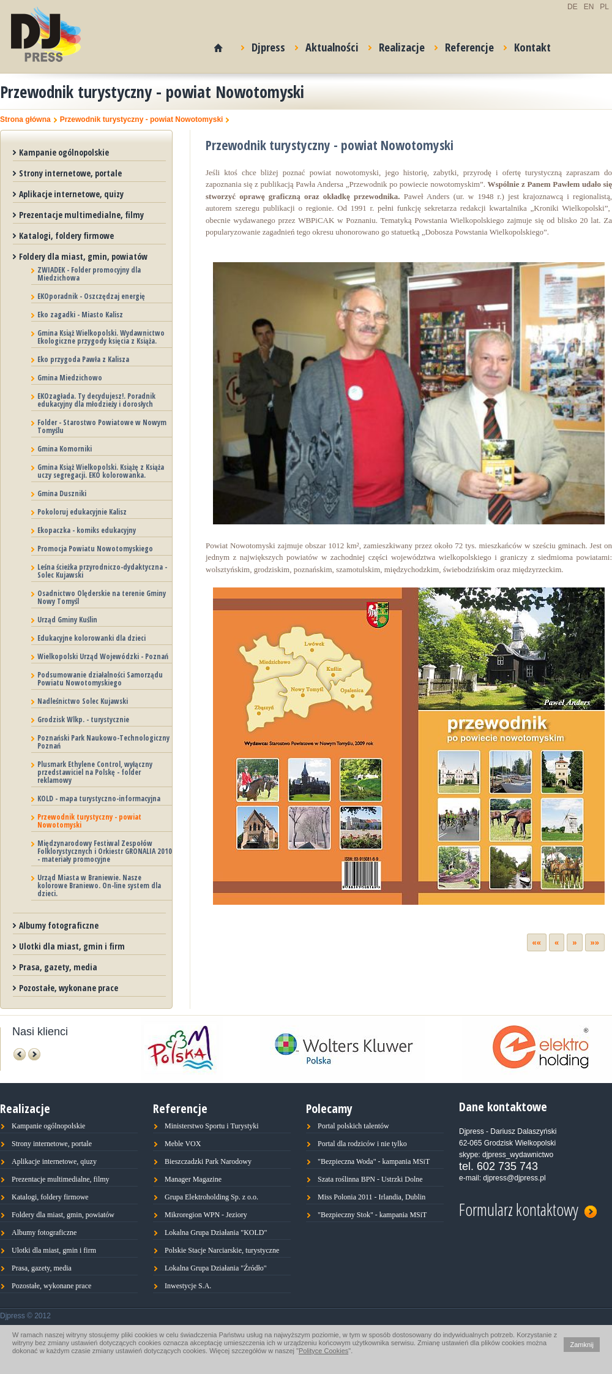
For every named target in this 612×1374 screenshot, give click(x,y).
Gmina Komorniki (64, 449)
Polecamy (329, 1108)
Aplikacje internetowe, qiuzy (54, 1161)
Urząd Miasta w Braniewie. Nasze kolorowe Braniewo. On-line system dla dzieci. (99, 885)
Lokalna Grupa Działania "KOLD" (216, 1232)
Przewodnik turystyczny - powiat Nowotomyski (141, 120)
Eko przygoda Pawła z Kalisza (83, 359)
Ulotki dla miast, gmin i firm (72, 946)
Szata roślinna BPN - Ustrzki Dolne (370, 1179)
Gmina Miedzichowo (69, 377)
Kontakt (527, 45)
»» (595, 942)
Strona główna (25, 120)
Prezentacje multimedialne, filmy (81, 215)
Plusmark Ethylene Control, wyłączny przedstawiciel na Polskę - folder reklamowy (94, 772)
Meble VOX (183, 1143)
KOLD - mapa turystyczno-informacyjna (98, 798)
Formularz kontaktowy (528, 1208)
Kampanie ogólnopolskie (64, 152)
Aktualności (327, 45)
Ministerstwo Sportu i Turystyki (212, 1126)
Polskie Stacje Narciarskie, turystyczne (222, 1250)
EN (589, 6)
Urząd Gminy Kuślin (67, 619)
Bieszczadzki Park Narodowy (208, 1161)
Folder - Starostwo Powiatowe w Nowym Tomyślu (101, 426)
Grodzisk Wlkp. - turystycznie (83, 719)
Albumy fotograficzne (59, 925)
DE (572, 6)
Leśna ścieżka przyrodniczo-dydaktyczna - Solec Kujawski (102, 571)
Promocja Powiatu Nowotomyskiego (95, 548)
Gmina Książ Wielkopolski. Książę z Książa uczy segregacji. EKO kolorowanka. (100, 471)
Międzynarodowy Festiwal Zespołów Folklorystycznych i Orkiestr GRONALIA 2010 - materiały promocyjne (104, 851)
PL (604, 6)
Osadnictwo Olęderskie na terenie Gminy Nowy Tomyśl (101, 597)
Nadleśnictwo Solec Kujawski (82, 701)
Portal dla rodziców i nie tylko (362, 1143)
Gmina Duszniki (61, 493)
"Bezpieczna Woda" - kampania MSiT (374, 1161)
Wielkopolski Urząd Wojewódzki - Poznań (102, 656)
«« (536, 942)
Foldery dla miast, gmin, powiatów (83, 256)
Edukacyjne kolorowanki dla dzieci (91, 638)
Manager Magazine (193, 1179)
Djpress (263, 45)
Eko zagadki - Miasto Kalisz (80, 314)
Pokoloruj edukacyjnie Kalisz (82, 512)
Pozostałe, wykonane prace (68, 988)
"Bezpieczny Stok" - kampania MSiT (372, 1214)
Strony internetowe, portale (70, 173)
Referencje (464, 45)
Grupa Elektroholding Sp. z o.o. (211, 1197)
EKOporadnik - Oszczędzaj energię (91, 296)
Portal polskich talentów (353, 1126)
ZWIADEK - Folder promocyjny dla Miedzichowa (89, 274)
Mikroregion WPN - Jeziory (206, 1214)
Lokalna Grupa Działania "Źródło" (216, 1268)
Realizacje (396, 45)
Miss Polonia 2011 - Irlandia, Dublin (371, 1197)
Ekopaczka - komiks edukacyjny (86, 530)
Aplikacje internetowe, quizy (71, 194)
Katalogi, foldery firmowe (66, 235)
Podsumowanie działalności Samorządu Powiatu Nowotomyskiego (100, 679)
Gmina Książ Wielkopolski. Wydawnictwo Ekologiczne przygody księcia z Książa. (101, 337)
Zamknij (582, 1344)
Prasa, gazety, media (58, 967)
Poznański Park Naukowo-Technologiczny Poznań (103, 742)
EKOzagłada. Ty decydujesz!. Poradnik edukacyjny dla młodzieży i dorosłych (96, 400)
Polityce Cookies (323, 1350)
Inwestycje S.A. (188, 1286)
